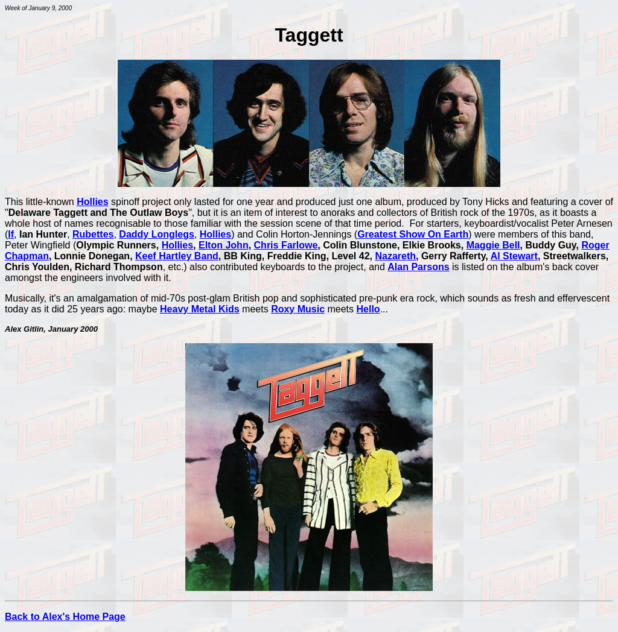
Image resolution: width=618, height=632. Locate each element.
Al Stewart (514, 256)
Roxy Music (298, 309)
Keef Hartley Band (176, 256)
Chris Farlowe (286, 245)
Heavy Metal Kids (200, 309)
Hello (368, 309)
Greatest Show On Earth (412, 234)
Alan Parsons (418, 267)
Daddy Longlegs (156, 234)
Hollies (92, 202)
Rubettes (92, 234)
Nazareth (395, 256)
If (11, 234)
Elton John (224, 245)
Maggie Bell (493, 245)
